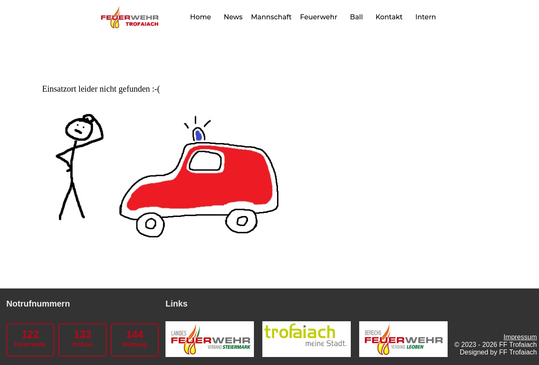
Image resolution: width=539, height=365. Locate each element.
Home (200, 17)
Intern (425, 17)
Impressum (520, 337)
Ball (356, 17)
